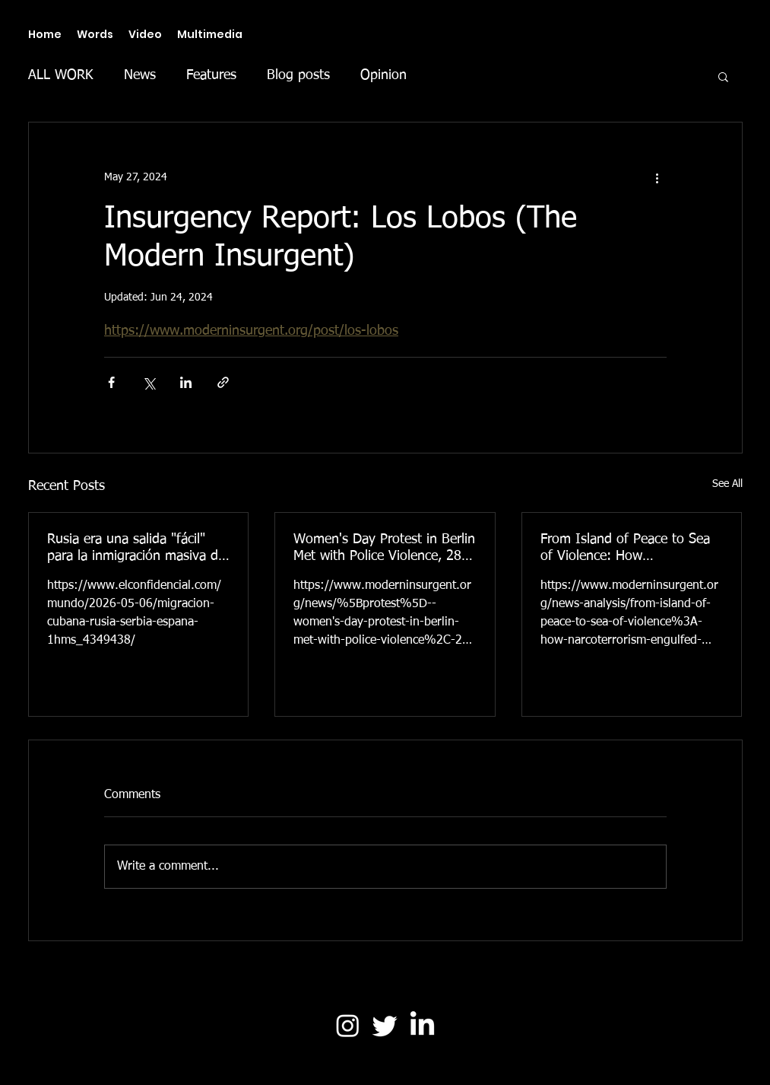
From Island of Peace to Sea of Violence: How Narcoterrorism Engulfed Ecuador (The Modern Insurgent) (625, 549)
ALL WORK (60, 75)
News (140, 75)
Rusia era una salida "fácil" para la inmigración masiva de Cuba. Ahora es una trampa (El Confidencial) (136, 549)
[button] (723, 76)
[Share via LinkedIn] (186, 382)
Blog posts (298, 75)
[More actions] (657, 177)
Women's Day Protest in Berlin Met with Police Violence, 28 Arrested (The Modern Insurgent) (384, 549)
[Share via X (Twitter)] (148, 382)
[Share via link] (223, 382)
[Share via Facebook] (111, 382)
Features (211, 75)
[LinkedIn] (422, 1025)
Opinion (383, 75)
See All (727, 484)
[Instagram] (348, 1025)
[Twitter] (385, 1025)
